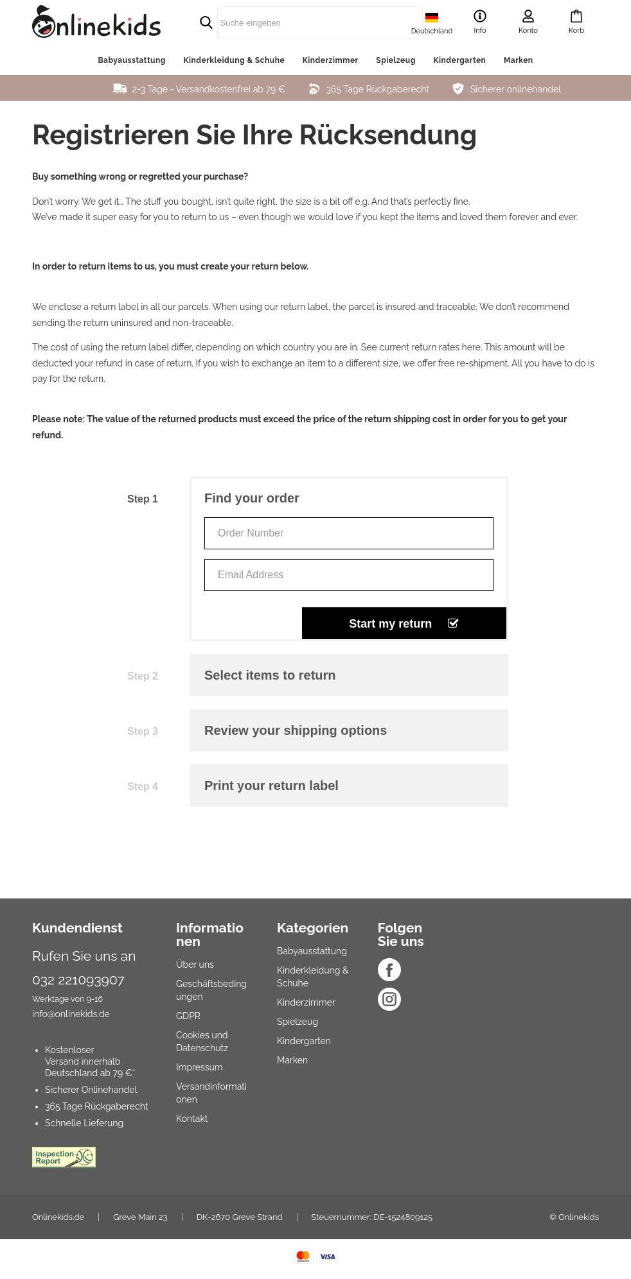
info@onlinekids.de (71, 1014)
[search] (290, 22)
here (471, 347)
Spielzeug (396, 60)
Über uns (195, 964)
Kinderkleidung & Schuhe (234, 60)
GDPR (188, 1016)
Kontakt (192, 1118)
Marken (518, 60)
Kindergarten (459, 60)
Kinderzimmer (331, 60)
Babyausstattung (131, 60)
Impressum (199, 1067)
